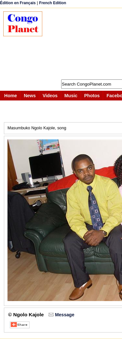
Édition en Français (18, 3)
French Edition (52, 3)
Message (64, 314)
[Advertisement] (85, 43)
